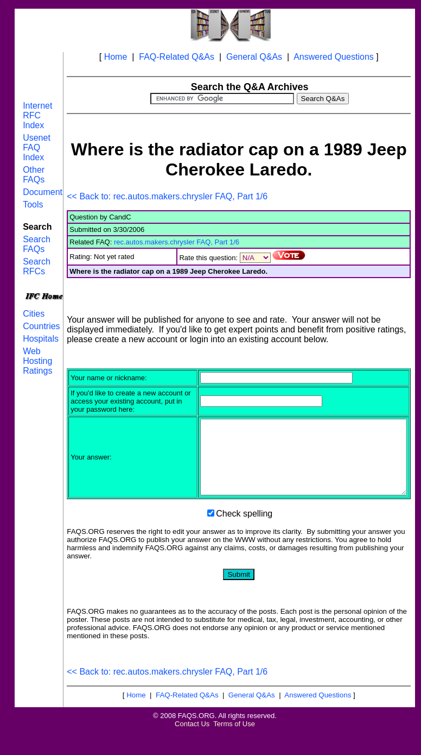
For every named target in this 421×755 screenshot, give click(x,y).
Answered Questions (334, 56)
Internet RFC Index (37, 115)
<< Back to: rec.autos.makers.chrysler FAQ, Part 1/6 (167, 196)
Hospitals (41, 338)
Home (115, 56)
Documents (45, 192)
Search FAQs (36, 244)
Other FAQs (33, 174)
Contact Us (192, 747)
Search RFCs (36, 266)
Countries (41, 326)
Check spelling (244, 536)
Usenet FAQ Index (36, 147)
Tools (33, 204)
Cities (33, 313)
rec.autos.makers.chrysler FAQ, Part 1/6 (176, 242)
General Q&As (254, 56)
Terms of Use (234, 747)
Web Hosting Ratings (37, 361)
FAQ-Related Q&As (176, 56)
